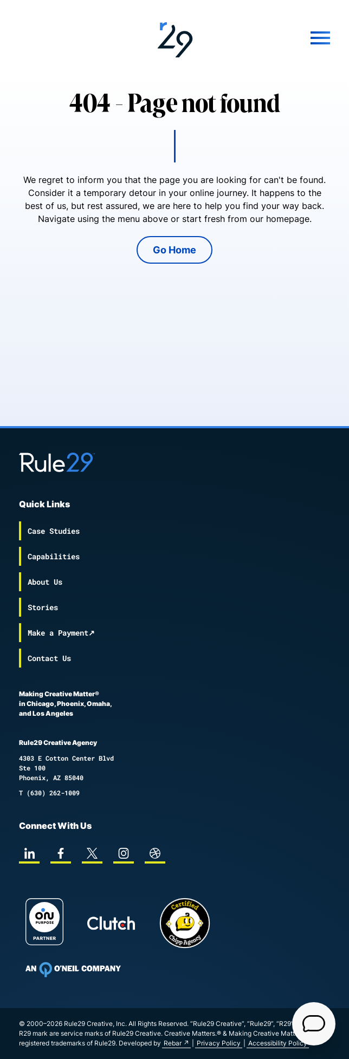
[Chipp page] (184, 923)
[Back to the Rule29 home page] (174, 37)
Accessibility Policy (277, 1043)
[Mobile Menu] (278, 37)
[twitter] (92, 853)
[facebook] (60, 853)
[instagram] (123, 853)
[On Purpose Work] (44, 923)
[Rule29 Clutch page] (111, 923)
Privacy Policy (219, 1043)
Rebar (173, 1043)
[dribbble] (155, 853)
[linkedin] (29, 853)
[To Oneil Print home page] (73, 970)
